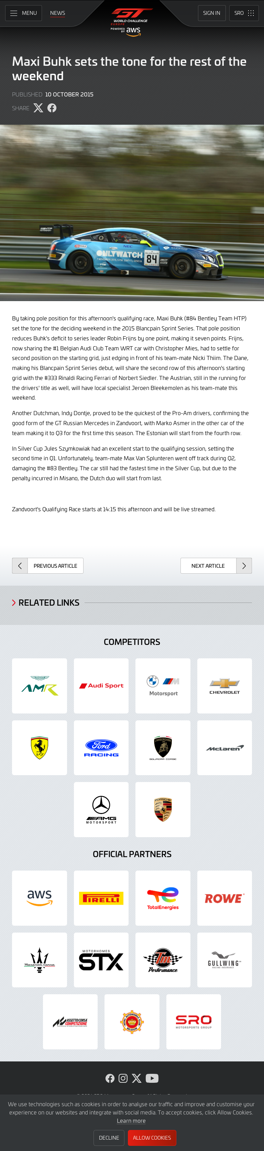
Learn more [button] (131, 1120)
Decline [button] (109, 1137)
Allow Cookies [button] (152, 1137)
